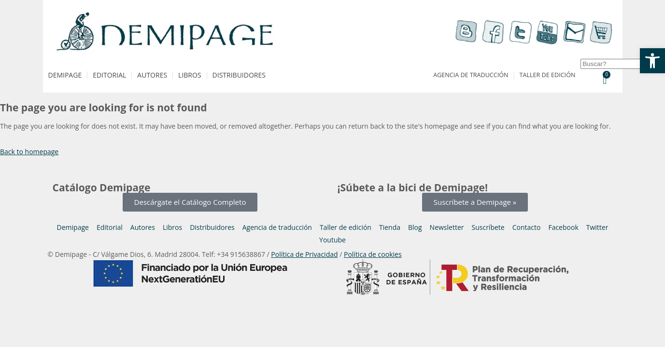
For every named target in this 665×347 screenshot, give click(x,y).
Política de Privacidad (304, 254)
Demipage (65, 75)
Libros (189, 75)
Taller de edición (548, 75)
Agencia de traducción (470, 75)
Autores (152, 75)
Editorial (109, 75)
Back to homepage (29, 151)
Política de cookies (373, 254)
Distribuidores (239, 75)
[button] (652, 60)
